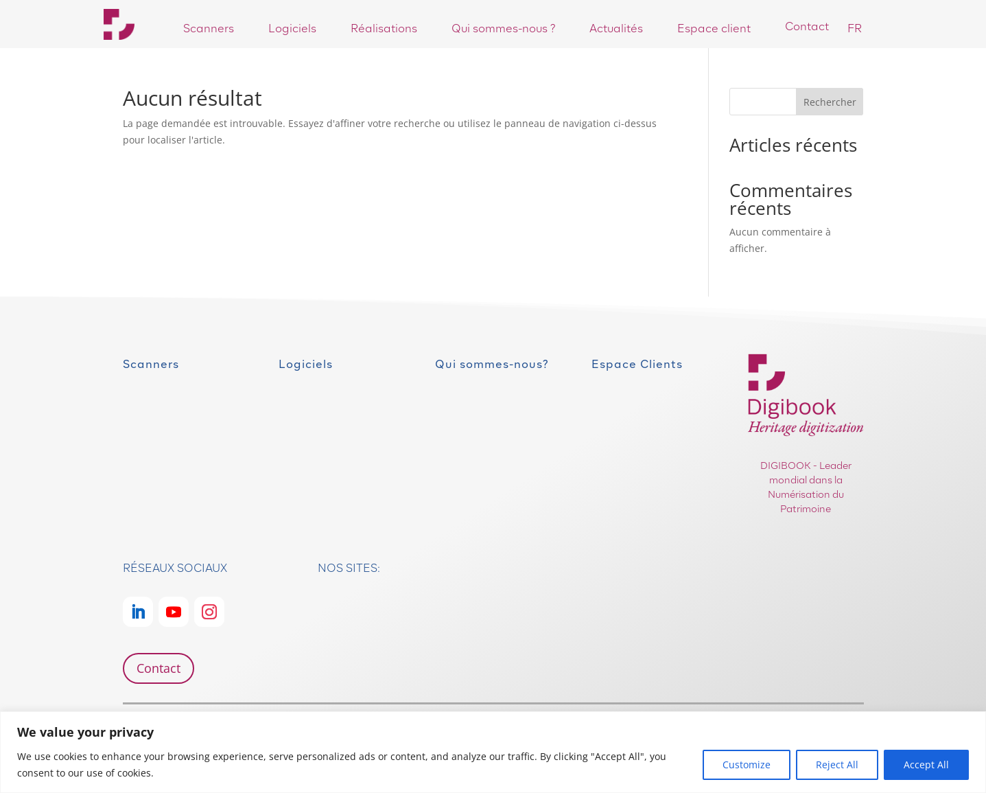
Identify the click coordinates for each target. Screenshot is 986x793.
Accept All (926, 764)
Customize (747, 764)
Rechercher (829, 101)
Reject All (837, 764)
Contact (158, 668)
